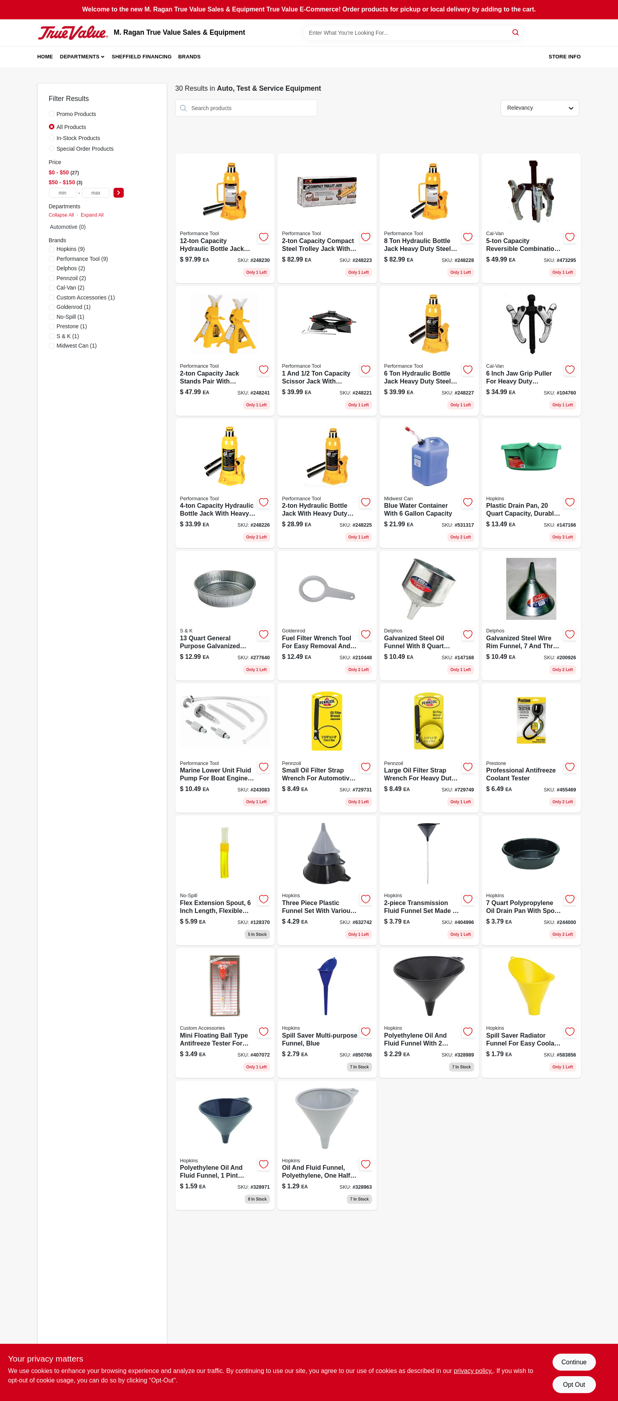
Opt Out (574, 1384)
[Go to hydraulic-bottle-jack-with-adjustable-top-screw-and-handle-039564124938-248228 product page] (429, 218)
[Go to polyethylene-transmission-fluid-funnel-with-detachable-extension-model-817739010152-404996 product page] (429, 880)
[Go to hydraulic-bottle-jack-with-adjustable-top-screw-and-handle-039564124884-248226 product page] (225, 483)
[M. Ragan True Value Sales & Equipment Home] (72, 33)
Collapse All (61, 215)
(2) (71, 268)
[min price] (62, 193)
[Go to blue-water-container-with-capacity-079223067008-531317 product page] (429, 483)
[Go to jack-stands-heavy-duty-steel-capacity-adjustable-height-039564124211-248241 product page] (225, 351)
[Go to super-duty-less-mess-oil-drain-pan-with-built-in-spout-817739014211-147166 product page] (531, 483)
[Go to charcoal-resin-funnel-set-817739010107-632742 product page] (327, 880)
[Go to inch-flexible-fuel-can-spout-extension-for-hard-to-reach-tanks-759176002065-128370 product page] (225, 880)
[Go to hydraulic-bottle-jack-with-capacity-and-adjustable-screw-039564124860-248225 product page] (327, 483)
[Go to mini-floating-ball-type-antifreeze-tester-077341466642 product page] (225, 1013)
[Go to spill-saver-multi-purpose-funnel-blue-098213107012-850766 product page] (327, 1013)
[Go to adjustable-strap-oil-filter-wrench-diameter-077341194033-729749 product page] (429, 748)
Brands (189, 57)
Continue (573, 1362)
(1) (86, 297)
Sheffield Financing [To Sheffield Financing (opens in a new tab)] (142, 57)
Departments (79, 57)
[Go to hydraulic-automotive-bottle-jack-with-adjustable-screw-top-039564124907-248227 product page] (429, 351)
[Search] (516, 32)
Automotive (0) (68, 227)
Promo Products (76, 114)
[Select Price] (119, 193)
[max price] (96, 193)
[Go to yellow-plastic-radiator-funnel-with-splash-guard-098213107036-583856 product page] (531, 1013)
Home (45, 57)
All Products (71, 127)
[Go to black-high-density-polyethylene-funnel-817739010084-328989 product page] (429, 1013)
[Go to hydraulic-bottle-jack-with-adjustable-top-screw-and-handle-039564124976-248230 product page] (225, 218)
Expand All (92, 215)
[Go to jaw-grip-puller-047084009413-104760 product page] (531, 351)
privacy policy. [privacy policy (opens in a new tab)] (473, 1370)
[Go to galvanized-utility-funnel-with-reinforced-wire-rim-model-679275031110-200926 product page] (531, 616)
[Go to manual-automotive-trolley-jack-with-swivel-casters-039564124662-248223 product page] (327, 218)
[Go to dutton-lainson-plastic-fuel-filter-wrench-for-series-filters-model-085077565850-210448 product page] (327, 616)
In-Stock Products (79, 138)
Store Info (565, 57)
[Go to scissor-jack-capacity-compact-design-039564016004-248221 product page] (327, 351)
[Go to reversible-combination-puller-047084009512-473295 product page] (531, 218)
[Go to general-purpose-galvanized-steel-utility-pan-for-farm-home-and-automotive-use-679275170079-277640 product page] (225, 616)
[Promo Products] (51, 113)
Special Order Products (85, 149)
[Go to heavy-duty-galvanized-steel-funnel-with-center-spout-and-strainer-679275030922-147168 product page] (429, 616)
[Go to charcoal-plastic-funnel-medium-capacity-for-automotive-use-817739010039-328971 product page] (225, 1145)
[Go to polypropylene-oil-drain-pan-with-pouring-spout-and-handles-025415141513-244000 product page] (531, 880)
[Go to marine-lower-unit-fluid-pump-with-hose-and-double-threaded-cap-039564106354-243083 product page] (225, 748)
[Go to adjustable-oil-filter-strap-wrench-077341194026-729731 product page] (327, 748)
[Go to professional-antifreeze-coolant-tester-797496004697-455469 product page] (531, 748)
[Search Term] (413, 33)
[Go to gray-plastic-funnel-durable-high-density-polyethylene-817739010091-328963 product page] (327, 1145)
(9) (71, 249)
